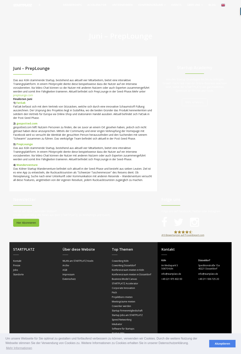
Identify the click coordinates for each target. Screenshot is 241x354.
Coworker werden (121, 298)
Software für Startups (123, 321)
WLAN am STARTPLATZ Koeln (78, 253)
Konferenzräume (152, 5)
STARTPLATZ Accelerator (125, 276)
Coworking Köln (120, 253)
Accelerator (96, 5)
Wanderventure (27, 157)
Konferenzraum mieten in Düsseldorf (131, 267)
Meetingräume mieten (123, 294)
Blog (212, 5)
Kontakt (17, 253)
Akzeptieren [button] (222, 343)
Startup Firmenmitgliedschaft (127, 303)
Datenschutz (69, 271)
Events (176, 5)
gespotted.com (26, 116)
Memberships (72, 5)
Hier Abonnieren (26, 215)
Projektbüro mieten (122, 289)
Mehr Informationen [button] (19, 348)
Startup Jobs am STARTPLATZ (127, 307)
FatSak (21, 95)
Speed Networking (121, 312)
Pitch (114, 285)
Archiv (66, 257)
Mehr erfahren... (194, 94)
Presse (16, 257)
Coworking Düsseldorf (124, 257)
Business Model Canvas (124, 271)
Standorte (18, 267)
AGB (65, 262)
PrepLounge (24, 136)
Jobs (15, 262)
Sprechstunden (120, 330)
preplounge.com (23, 87)
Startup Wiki (118, 325)
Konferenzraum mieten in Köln (128, 262)
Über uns (195, 5)
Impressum (69, 267)
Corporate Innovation (123, 280)
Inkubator (117, 316)
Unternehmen (122, 5)
